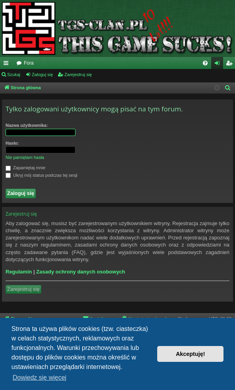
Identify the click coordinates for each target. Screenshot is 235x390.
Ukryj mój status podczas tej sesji (41, 175)
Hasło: (12, 143)
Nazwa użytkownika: (27, 125)
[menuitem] (205, 63)
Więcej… (7, 64)
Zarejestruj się (78, 74)
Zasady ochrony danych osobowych (80, 272)
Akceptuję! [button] (190, 354)
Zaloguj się (42, 74)
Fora (29, 63)
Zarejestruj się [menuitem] (230, 64)
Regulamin (19, 272)
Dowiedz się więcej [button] (39, 377)
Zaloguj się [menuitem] (219, 64)
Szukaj (13, 74)
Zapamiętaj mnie (25, 168)
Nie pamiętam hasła (25, 157)
